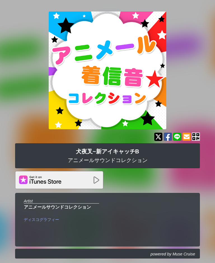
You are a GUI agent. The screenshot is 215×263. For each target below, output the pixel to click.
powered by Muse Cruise (173, 254)
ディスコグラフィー (41, 219)
